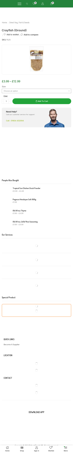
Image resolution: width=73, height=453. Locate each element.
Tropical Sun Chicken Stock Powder (26, 188)
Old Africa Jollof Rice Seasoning (25, 222)
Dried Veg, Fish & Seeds (19, 22)
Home (4, 22)
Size (4, 86)
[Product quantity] (6, 101)
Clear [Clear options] (5, 96)
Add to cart (43, 101)
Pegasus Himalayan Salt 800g (24, 199)
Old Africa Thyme (19, 210)
